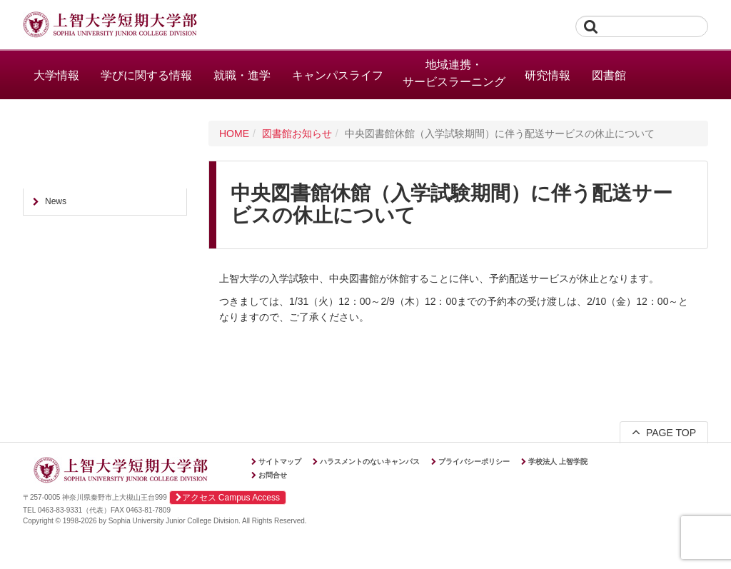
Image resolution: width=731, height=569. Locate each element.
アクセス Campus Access (228, 498)
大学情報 (56, 75)
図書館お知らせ (297, 133)
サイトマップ (279, 461)
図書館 (609, 75)
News (55, 201)
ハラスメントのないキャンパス (370, 461)
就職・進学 (242, 75)
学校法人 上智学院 (558, 461)
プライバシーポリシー (474, 461)
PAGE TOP (664, 432)
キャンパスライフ (337, 75)
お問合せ (272, 475)
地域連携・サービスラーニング (454, 73)
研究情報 (547, 75)
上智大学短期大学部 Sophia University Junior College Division (110, 25)
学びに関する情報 (146, 75)
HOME (234, 133)
